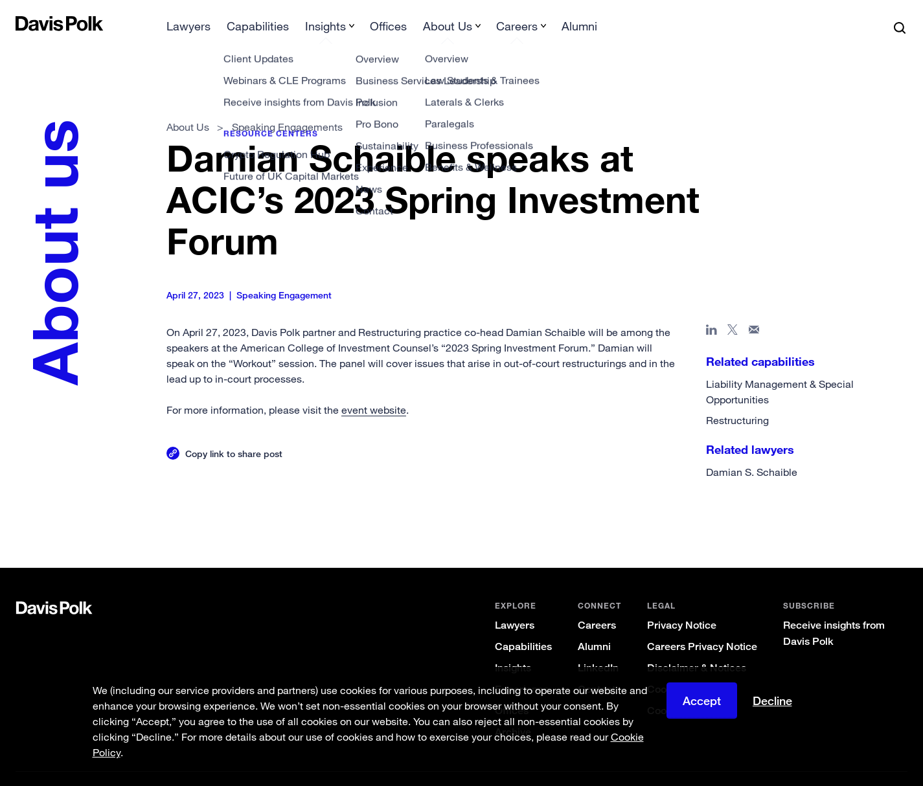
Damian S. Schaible (751, 451)
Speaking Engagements (287, 106)
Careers (597, 604)
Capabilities (523, 626)
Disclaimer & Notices (696, 647)
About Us (187, 106)
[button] (24, 23)
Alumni (594, 626)
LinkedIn (598, 647)
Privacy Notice (681, 604)
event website (373, 389)
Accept (702, 700)
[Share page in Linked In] (711, 311)
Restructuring (737, 399)
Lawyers (514, 604)
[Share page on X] (732, 311)
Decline (772, 700)
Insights (513, 647)
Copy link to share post (233, 432)
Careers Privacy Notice (702, 626)
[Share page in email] (754, 311)
